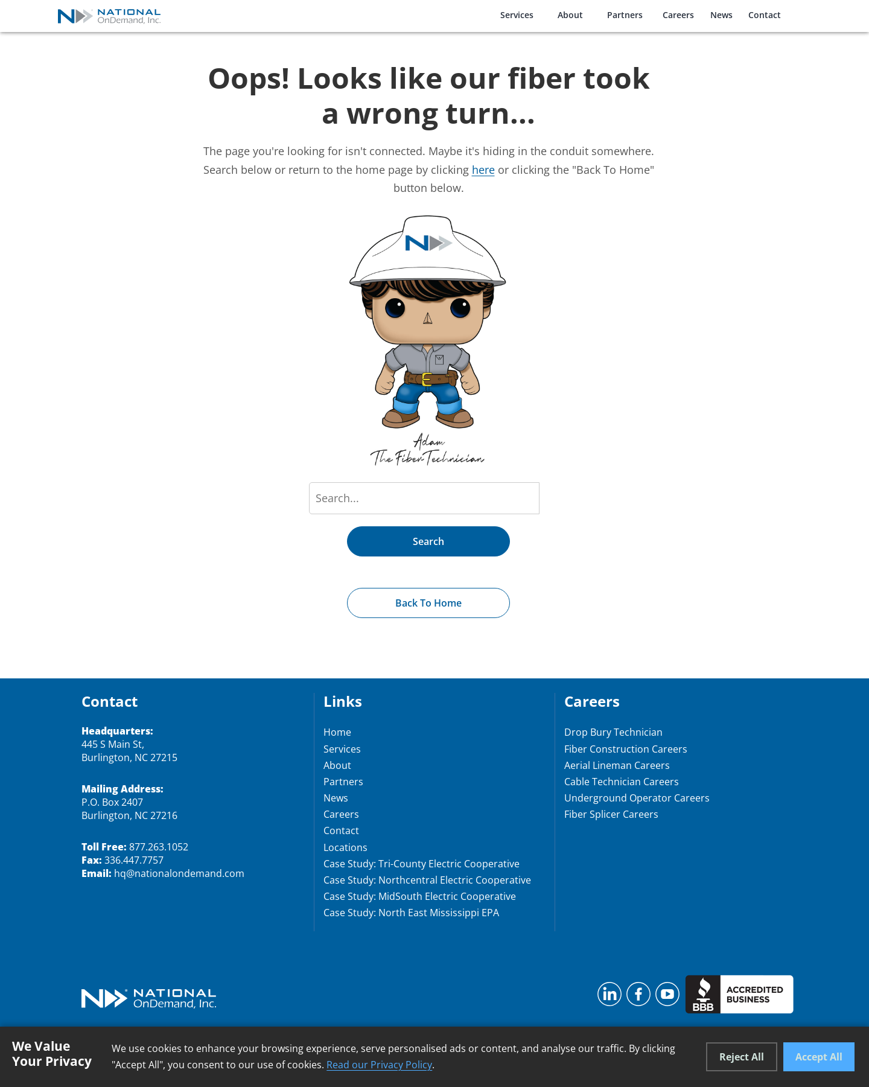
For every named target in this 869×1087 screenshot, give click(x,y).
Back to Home (428, 603)
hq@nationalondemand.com (179, 873)
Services (516, 15)
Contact (764, 15)
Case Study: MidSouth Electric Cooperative (419, 896)
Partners (625, 15)
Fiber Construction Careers (625, 749)
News (721, 15)
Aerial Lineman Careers (617, 765)
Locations (345, 847)
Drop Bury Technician (613, 732)
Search (428, 541)
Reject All (741, 1056)
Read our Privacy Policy (379, 1064)
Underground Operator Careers (637, 798)
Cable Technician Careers (621, 781)
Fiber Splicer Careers (611, 814)
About (570, 15)
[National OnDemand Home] (109, 16)
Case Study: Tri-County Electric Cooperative (421, 863)
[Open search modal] (808, 14)
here (483, 169)
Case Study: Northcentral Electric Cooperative (427, 880)
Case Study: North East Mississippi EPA (411, 912)
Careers (678, 15)
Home (337, 732)
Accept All (818, 1056)
